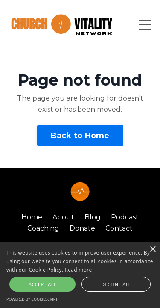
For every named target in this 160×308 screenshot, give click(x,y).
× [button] (152, 249)
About (63, 217)
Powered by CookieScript (32, 299)
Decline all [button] (116, 284)
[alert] (80, 275)
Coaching (43, 228)
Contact (119, 228)
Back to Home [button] (80, 135)
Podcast (125, 217)
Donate (83, 228)
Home (31, 217)
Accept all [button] (42, 284)
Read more (78, 269)
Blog (92, 217)
